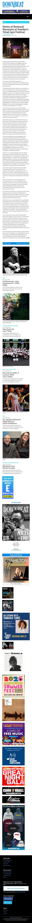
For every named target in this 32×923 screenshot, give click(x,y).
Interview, (5, 325)
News (4, 278)
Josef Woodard (7, 35)
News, (4, 369)
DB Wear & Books (7, 865)
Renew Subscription (7, 873)
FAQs (4, 877)
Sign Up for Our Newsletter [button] (16, 888)
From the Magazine (13, 325)
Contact (5, 911)
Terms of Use (15, 917)
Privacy (20, 917)
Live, (4, 34)
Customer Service (7, 875)
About (11, 917)
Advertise (5, 910)
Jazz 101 (5, 913)
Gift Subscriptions (6, 861)
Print (12, 550)
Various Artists (9, 34)
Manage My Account (7, 871)
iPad (20, 550)
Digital (16, 550)
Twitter (8, 902)
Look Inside (16, 546)
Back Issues (5, 863)
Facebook (8, 898)
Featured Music (16, 555)
